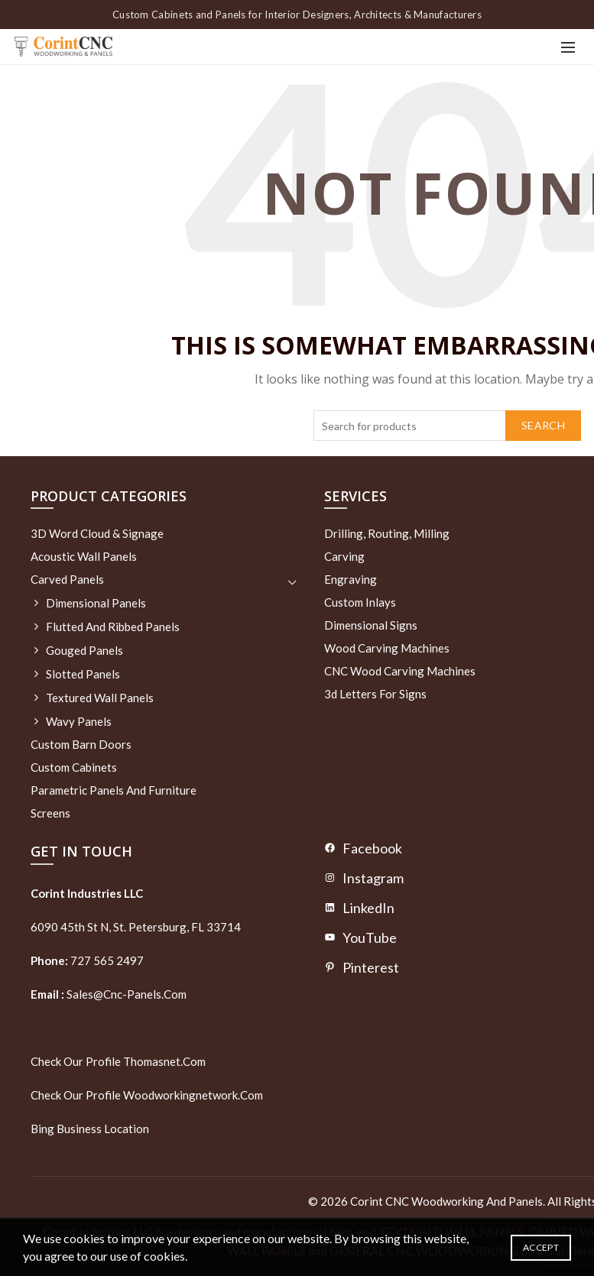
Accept (541, 1247)
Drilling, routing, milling (387, 533)
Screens (50, 813)
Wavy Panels (79, 721)
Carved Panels (67, 579)
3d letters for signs (375, 694)
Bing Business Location (90, 1128)
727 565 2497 (106, 960)
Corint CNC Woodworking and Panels (446, 1201)
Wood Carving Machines (387, 648)
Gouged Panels (84, 650)
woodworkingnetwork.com (193, 1095)
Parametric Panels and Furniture (113, 790)
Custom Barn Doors (81, 744)
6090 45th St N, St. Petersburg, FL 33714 (136, 927)
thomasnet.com (164, 1061)
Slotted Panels (83, 674)
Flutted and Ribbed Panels (113, 626)
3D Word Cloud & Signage (97, 533)
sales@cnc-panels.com (109, 994)
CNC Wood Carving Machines (400, 671)
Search (543, 425)
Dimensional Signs (370, 625)
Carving (344, 556)
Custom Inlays (360, 602)
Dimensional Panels (96, 603)
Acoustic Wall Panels (84, 556)
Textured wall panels (100, 697)
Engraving (350, 579)
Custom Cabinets (74, 767)
